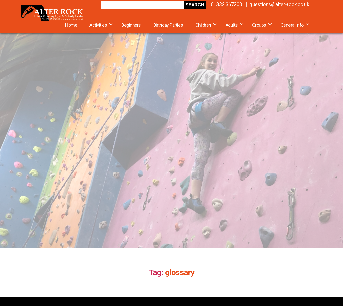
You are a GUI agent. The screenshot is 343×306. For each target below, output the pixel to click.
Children (203, 25)
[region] (171, 128)
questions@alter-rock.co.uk (279, 4)
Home (71, 25)
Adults (232, 25)
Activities (98, 25)
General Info (292, 25)
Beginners (131, 25)
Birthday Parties (168, 25)
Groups (259, 25)
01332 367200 (226, 4)
